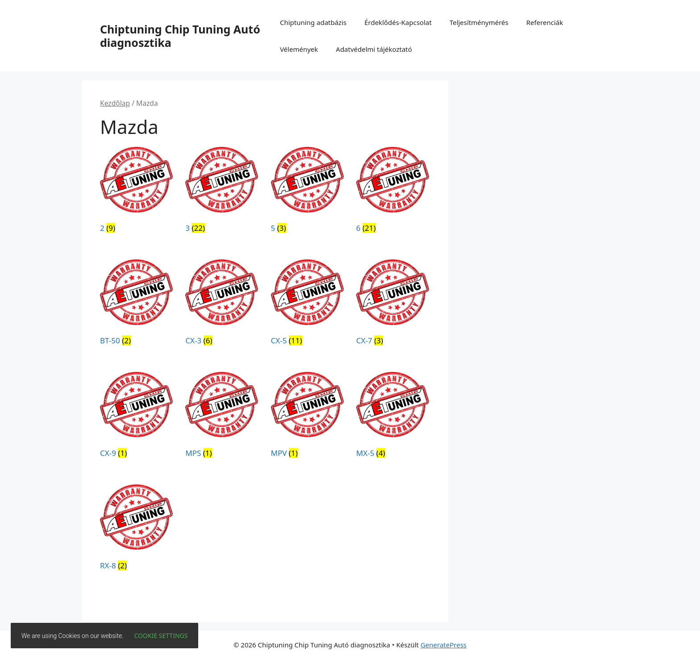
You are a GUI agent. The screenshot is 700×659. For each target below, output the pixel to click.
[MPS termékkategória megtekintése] (221, 417)
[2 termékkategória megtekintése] (136, 192)
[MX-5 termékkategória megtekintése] (392, 417)
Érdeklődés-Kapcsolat (398, 22)
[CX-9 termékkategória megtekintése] (136, 417)
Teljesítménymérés (479, 22)
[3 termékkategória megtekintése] (221, 192)
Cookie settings (161, 635)
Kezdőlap (115, 103)
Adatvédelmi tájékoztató (374, 49)
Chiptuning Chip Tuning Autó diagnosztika (180, 35)
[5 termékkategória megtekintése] (307, 192)
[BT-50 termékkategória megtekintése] (136, 304)
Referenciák (544, 22)
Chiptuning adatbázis (313, 22)
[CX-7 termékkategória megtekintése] (392, 304)
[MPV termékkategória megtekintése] (307, 417)
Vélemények (299, 49)
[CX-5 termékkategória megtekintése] (307, 304)
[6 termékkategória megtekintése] (392, 192)
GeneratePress (444, 644)
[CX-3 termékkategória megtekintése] (221, 304)
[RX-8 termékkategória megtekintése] (136, 529)
